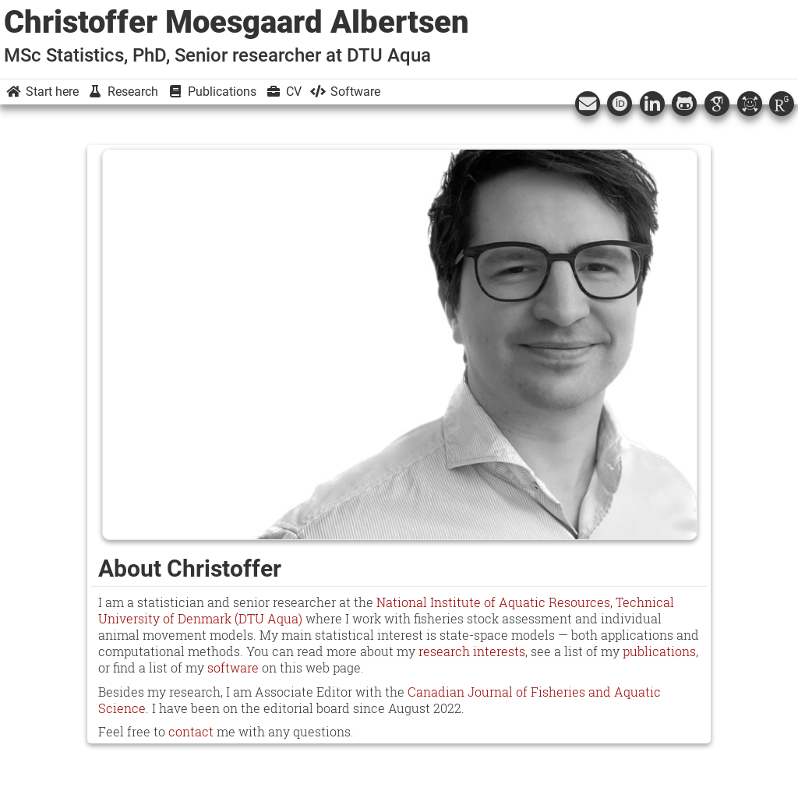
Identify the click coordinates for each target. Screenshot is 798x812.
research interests (471, 651)
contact (191, 731)
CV (283, 91)
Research (122, 91)
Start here (41, 91)
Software (344, 91)
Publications (211, 91)
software (233, 667)
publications (659, 651)
